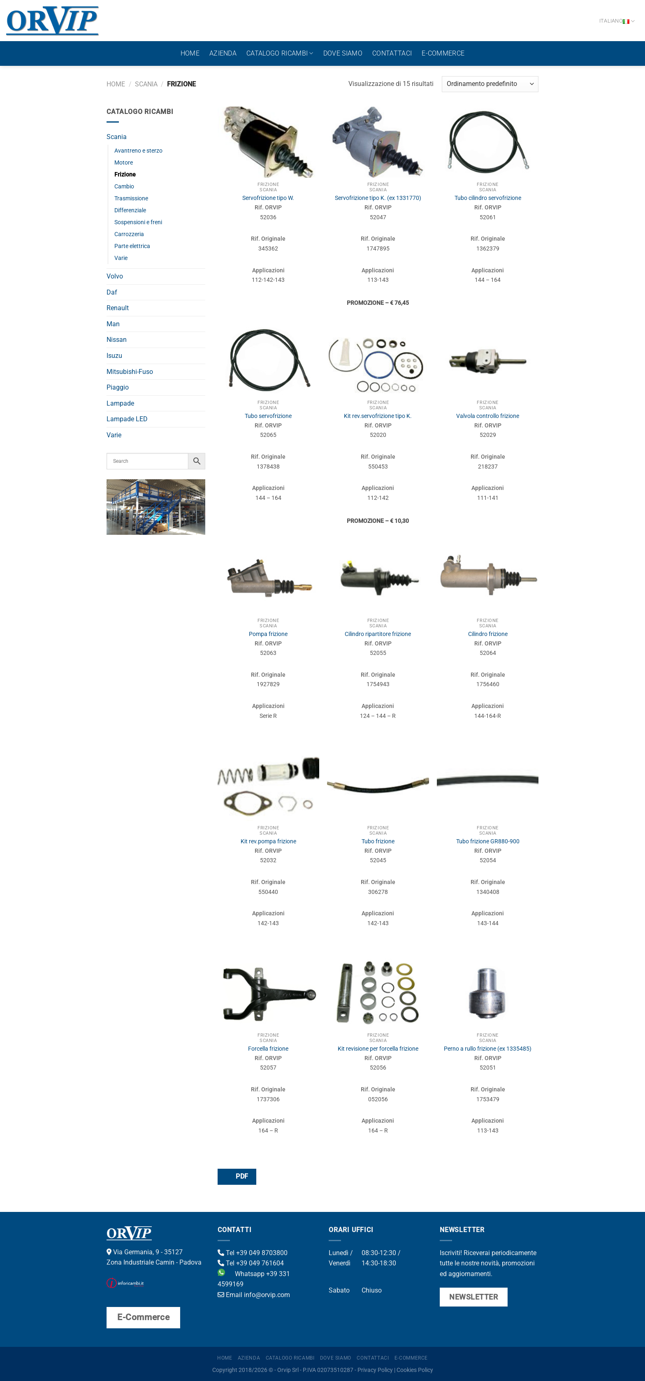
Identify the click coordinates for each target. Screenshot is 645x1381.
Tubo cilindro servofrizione (488, 198)
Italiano (617, 21)
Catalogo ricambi (279, 53)
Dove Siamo (342, 53)
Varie (121, 258)
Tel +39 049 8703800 (253, 1253)
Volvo (115, 276)
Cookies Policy (415, 1370)
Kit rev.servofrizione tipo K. (378, 416)
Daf (112, 292)
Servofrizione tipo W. (268, 198)
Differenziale (130, 210)
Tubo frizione (378, 841)
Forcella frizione (268, 1048)
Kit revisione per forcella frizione (378, 1048)
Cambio (124, 186)
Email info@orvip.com (254, 1295)
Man (113, 324)
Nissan (117, 340)
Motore (123, 162)
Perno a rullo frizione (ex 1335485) (487, 1048)
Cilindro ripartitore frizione (378, 634)
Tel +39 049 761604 (251, 1263)
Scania (146, 84)
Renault (118, 308)
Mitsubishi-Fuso (130, 372)
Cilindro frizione (488, 634)
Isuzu (114, 356)
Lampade (120, 403)
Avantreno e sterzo (138, 150)
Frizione (125, 174)
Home (190, 53)
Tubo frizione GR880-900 (488, 841)
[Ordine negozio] (490, 84)
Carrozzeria (129, 234)
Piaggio (118, 387)
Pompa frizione (268, 634)
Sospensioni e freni (138, 222)
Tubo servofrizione (268, 416)
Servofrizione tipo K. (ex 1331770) (378, 198)
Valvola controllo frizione (487, 416)
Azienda (223, 53)
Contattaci (392, 53)
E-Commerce (443, 53)
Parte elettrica (132, 246)
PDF (236, 1176)
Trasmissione (131, 198)
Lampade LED (127, 419)
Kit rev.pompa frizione (268, 841)
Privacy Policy (375, 1370)
